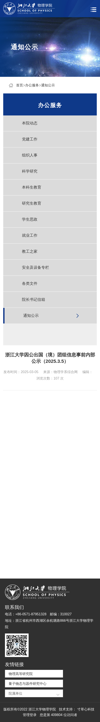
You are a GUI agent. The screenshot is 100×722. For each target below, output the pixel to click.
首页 (19, 85)
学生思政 (29, 219)
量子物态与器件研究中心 (27, 683)
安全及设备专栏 (35, 267)
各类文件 (29, 283)
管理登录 (30, 715)
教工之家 (29, 251)
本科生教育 (31, 187)
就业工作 (29, 235)
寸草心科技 (85, 709)
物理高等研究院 (21, 674)
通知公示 (48, 85)
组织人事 (29, 155)
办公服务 (32, 85)
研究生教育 (31, 203)
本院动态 (29, 123)
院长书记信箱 (33, 299)
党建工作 (29, 139)
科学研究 (29, 171)
